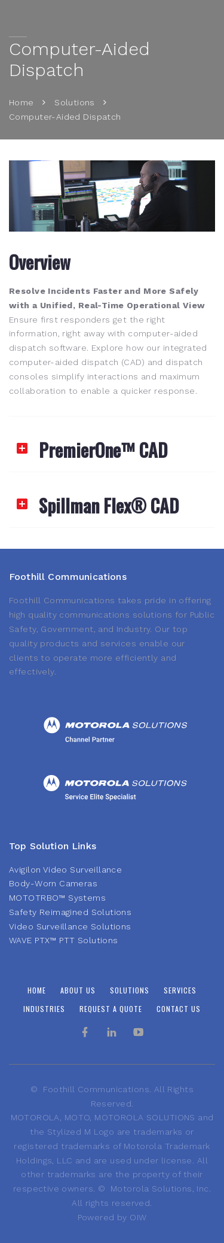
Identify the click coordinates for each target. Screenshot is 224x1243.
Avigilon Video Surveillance (65, 869)
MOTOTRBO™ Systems (57, 897)
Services (180, 990)
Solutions (74, 102)
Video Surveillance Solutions (70, 926)
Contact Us (179, 1008)
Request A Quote (110, 1008)
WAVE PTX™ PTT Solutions (63, 940)
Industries (44, 1008)
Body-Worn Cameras (53, 883)
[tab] (112, 444)
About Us (78, 990)
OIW (138, 1217)
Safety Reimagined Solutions (70, 912)
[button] (112, 444)
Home (21, 102)
